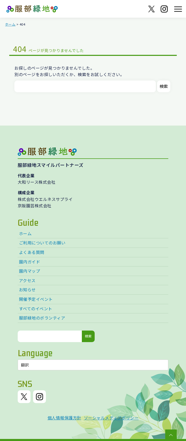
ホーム (10, 24)
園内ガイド (29, 262)
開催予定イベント (36, 299)
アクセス (27, 280)
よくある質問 (31, 252)
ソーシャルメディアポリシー (111, 418)
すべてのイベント (35, 308)
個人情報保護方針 (64, 418)
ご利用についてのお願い (42, 243)
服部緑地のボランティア (42, 318)
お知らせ (27, 289)
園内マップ (29, 271)
